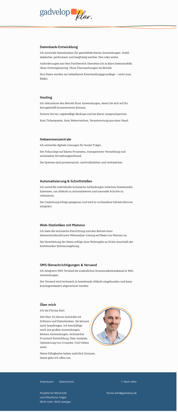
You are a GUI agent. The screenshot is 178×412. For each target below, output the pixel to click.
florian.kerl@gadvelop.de (122, 393)
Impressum (47, 381)
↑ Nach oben (129, 381)
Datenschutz (66, 381)
